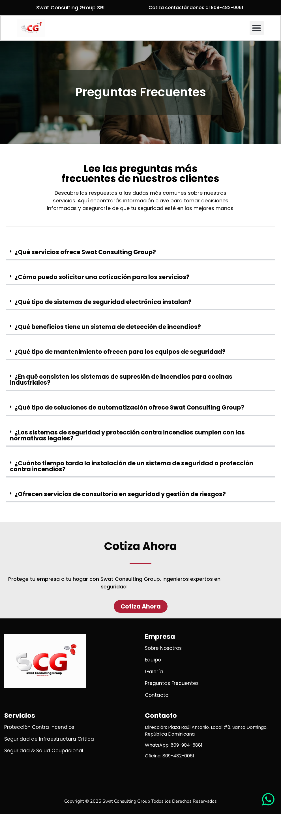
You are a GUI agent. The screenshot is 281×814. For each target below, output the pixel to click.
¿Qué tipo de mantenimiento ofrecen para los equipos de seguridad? (120, 352)
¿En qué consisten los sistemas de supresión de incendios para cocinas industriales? (121, 379)
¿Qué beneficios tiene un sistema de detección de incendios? (107, 327)
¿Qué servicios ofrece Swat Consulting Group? (85, 252)
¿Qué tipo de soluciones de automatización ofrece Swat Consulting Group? (129, 407)
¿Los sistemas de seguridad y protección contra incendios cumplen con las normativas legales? (127, 435)
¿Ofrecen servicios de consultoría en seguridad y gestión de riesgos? (120, 494)
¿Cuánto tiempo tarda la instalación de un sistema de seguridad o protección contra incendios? (131, 466)
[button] (257, 28)
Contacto (161, 715)
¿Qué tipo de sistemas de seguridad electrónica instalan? (103, 302)
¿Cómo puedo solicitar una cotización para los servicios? (102, 277)
